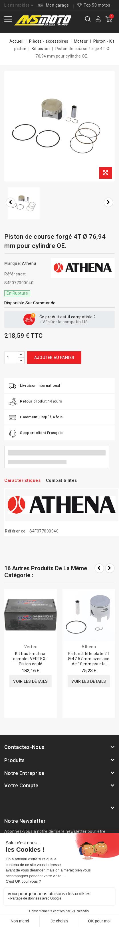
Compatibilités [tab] (61, 480)
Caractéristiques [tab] (22, 480)
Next (110, 568)
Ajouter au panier (54, 357)
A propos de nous (38, 877)
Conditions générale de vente (59, 885)
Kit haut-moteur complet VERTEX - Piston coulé (30, 658)
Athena (29, 263)
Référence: (15, 274)
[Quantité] (11, 357)
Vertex (30, 646)
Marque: (12, 263)
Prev (99, 568)
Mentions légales (76, 877)
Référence (15, 531)
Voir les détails (30, 681)
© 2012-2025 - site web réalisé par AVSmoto (60, 908)
